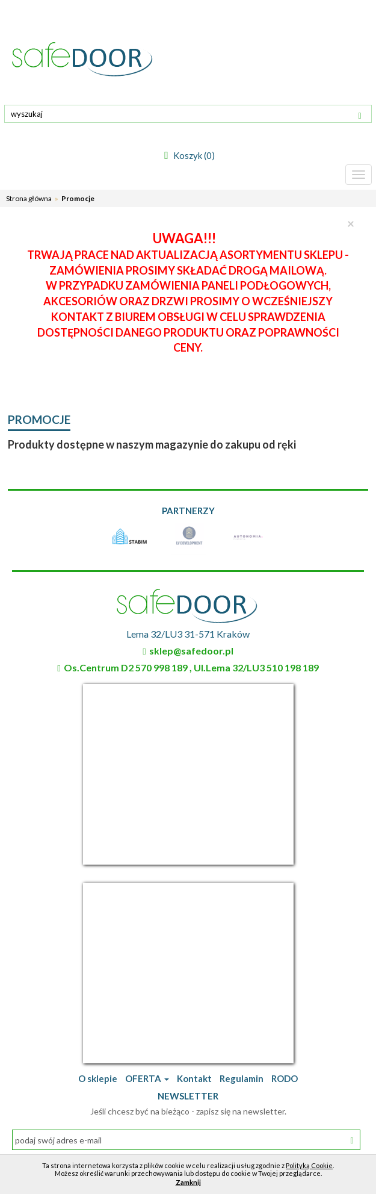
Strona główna (29, 198)
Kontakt (194, 1078)
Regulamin (242, 1078)
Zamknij (188, 1182)
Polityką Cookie (309, 1165)
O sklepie (97, 1078)
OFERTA (147, 1078)
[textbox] (188, 114)
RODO (284, 1078)
